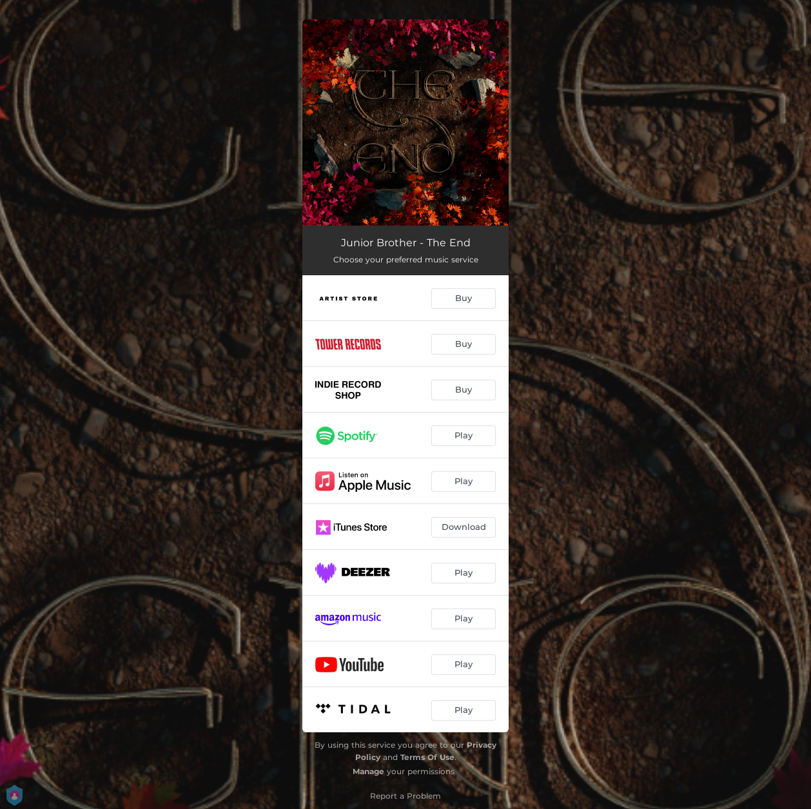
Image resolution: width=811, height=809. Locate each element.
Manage (368, 771)
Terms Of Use (427, 757)
